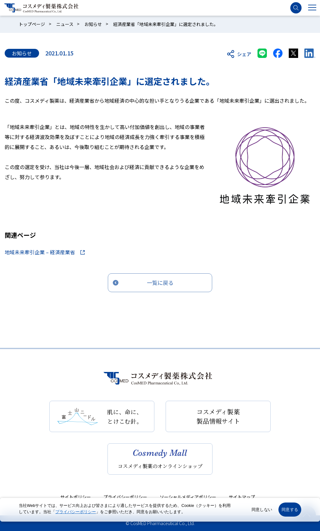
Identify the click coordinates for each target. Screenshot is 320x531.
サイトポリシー (75, 497)
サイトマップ (242, 497)
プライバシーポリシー (125, 497)
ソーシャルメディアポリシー (188, 497)
